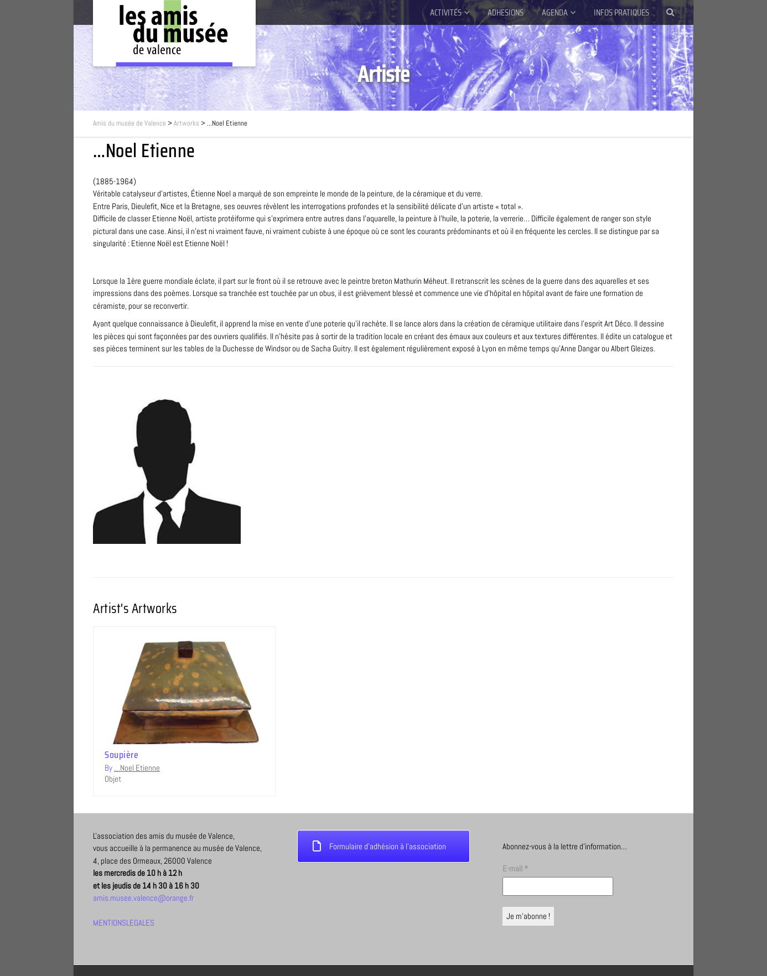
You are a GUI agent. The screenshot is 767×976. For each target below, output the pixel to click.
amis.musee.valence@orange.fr (143, 885)
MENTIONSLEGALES (123, 910)
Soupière (121, 754)
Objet (113, 778)
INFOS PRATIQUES (621, 12)
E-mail (515, 855)
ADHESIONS (506, 12)
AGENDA (555, 12)
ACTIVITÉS (446, 12)
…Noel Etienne (137, 767)
